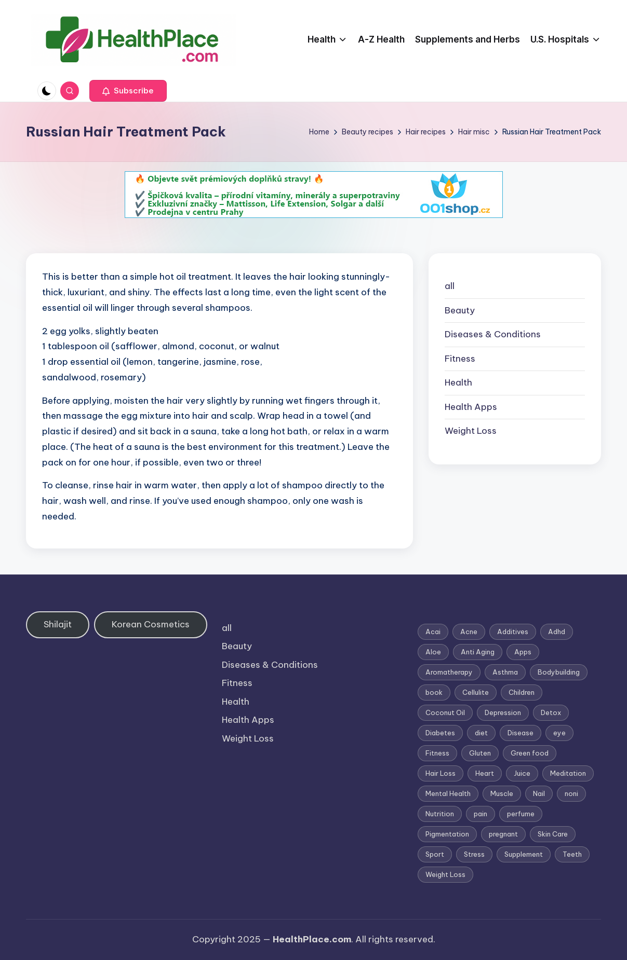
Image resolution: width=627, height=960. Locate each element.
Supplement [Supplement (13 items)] (523, 854)
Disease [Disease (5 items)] (520, 733)
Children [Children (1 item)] (522, 692)
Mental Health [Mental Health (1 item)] (448, 793)
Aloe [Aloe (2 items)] (433, 652)
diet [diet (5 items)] (481, 733)
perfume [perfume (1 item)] (521, 814)
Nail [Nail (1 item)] (539, 793)
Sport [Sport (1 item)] (434, 854)
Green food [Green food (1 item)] (530, 753)
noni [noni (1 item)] (571, 793)
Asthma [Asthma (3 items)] (505, 672)
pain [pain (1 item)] (480, 814)
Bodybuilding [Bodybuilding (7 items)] (559, 672)
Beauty (460, 310)
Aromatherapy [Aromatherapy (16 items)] (449, 672)
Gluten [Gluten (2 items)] (480, 753)
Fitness (460, 358)
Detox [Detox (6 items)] (551, 712)
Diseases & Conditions (493, 334)
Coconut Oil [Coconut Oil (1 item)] (445, 712)
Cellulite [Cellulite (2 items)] (475, 692)
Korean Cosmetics (151, 624)
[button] (128, 91)
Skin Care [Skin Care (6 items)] (553, 834)
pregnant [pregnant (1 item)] (503, 834)
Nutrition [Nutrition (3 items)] (439, 814)
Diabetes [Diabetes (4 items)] (440, 733)
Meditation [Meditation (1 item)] (568, 773)
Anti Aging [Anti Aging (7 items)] (478, 652)
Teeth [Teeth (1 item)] (572, 854)
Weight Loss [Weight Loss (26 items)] (445, 874)
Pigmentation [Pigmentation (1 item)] (447, 834)
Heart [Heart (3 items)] (484, 773)
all (450, 286)
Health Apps (471, 407)
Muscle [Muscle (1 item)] (501, 793)
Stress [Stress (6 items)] (474, 854)
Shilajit (58, 624)
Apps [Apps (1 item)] (522, 652)
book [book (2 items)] (434, 692)
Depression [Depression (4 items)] (503, 712)
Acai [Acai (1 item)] (433, 631)
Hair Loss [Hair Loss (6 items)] (440, 773)
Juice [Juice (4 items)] (522, 773)
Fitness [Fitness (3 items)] (437, 753)
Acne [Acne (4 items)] (468, 631)
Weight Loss (471, 430)
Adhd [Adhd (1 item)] (556, 631)
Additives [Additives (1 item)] (512, 631)
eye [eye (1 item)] (559, 733)
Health (458, 382)
